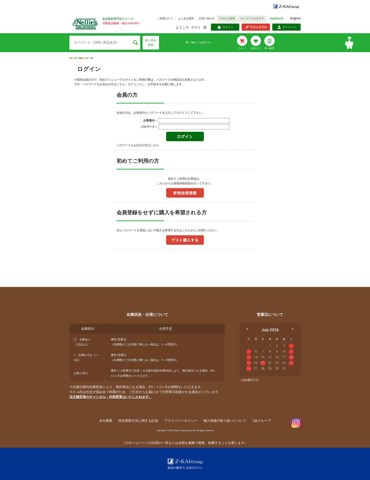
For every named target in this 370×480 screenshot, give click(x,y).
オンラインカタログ (252, 18)
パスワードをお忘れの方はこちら (138, 145)
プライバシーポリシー (180, 420)
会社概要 (105, 420)
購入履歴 (269, 48)
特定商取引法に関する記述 (138, 420)
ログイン (228, 27)
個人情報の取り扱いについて (224, 420)
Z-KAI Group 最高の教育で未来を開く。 (185, 464)
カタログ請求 (227, 18)
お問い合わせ (206, 18)
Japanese (276, 18)
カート (242, 48)
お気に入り (256, 48)
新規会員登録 (258, 27)
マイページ (289, 27)
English (295, 18)
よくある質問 (186, 18)
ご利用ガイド (165, 18)
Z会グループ (261, 420)
